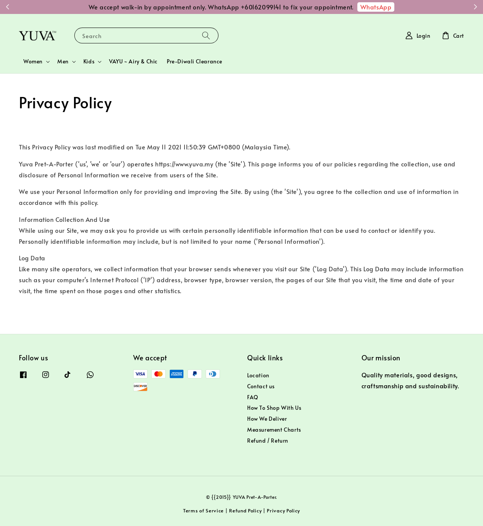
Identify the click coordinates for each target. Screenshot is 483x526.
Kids (88, 61)
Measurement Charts (274, 429)
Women (33, 61)
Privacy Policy (283, 510)
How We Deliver (267, 418)
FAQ (252, 397)
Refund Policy (245, 510)
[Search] (206, 35)
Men (63, 61)
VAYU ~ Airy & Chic (133, 61)
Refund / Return (267, 440)
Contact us (261, 386)
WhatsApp (376, 7)
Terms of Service (203, 510)
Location (258, 375)
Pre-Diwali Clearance (194, 61)
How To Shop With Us (274, 407)
